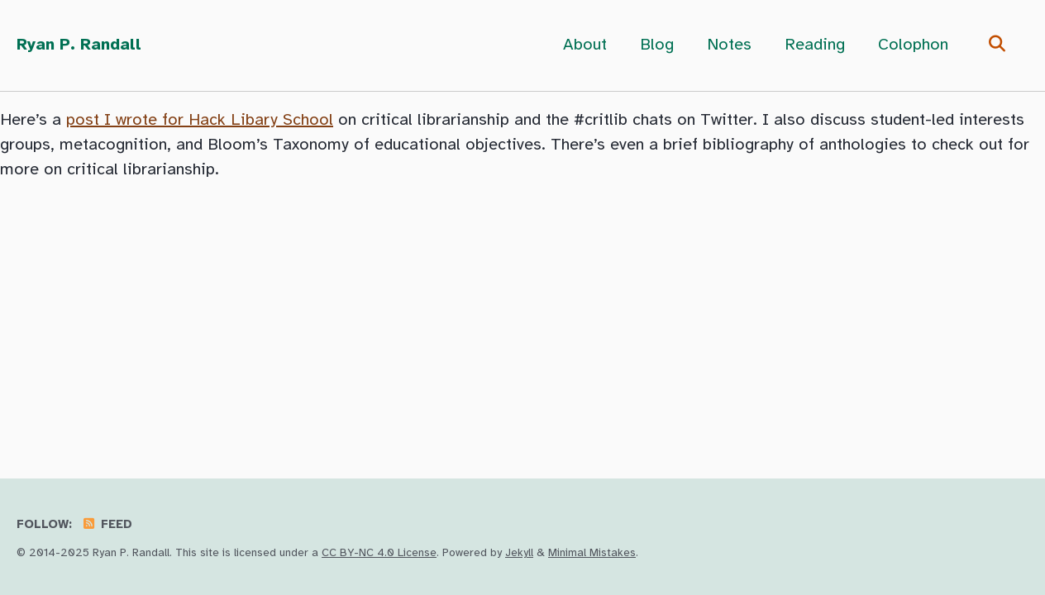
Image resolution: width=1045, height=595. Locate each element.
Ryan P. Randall (79, 45)
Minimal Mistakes (592, 553)
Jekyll (519, 553)
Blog (657, 45)
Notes (729, 45)
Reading (815, 45)
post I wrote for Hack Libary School (199, 120)
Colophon (913, 45)
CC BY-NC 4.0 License (379, 553)
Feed (106, 524)
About (585, 45)
